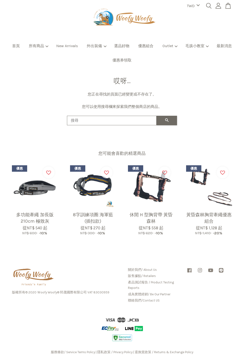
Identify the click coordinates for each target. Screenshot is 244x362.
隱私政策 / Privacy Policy (114, 352)
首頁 (16, 46)
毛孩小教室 (197, 46)
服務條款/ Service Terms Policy (73, 352)
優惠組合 (145, 46)
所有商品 (39, 46)
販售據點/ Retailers (142, 276)
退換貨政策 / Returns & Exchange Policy (164, 352)
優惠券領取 (122, 60)
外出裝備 (97, 46)
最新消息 (224, 46)
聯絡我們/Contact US (144, 300)
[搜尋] (112, 120)
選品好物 (121, 46)
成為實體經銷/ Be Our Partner (149, 294)
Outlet (170, 46)
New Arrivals (67, 46)
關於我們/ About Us (142, 270)
